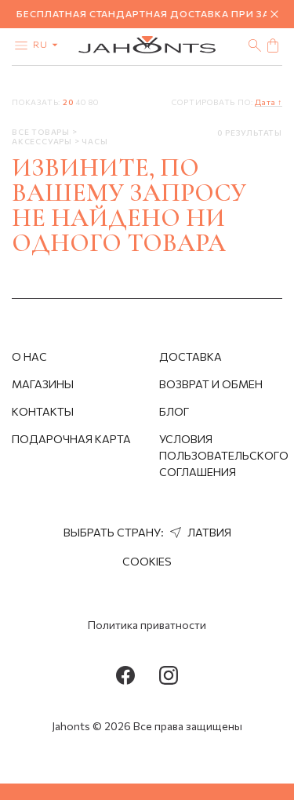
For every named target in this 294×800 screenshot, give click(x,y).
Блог (174, 411)
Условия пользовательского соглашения (224, 455)
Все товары (42, 131)
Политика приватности (147, 624)
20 (68, 102)
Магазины (43, 384)
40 (80, 102)
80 (94, 102)
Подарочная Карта (71, 438)
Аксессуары (43, 141)
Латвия (198, 532)
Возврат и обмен (211, 384)
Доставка (190, 356)
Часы (94, 141)
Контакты (43, 411)
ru (48, 43)
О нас (29, 356)
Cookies (147, 561)
